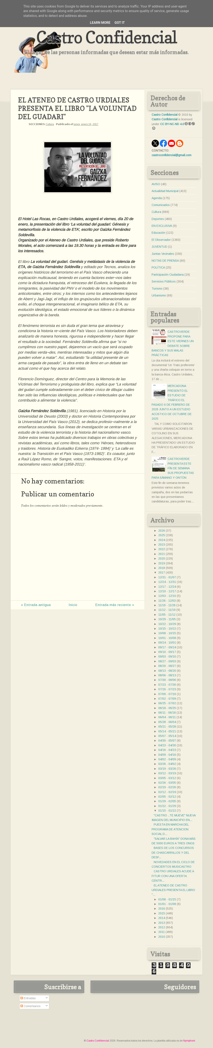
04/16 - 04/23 (167, 750)
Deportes (158, 219)
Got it (119, 23)
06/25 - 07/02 (167, 703)
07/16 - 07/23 (167, 689)
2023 (161, 544)
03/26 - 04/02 (167, 764)
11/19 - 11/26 (167, 605)
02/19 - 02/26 (167, 787)
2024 (161, 540)
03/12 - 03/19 (167, 773)
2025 (161, 535)
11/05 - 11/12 (167, 614)
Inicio (73, 605)
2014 (161, 918)
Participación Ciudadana (168, 274)
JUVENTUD (159, 246)
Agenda (157, 198)
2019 (161, 563)
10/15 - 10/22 (167, 628)
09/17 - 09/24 (167, 647)
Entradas (28, 998)
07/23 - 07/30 (167, 684)
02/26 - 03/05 (167, 782)
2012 (161, 927)
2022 (161, 549)
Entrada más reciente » (114, 605)
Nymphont (189, 1040)
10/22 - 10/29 (167, 624)
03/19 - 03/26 (167, 768)
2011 (161, 932)
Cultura (50, 124)
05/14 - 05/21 (167, 731)
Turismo (157, 288)
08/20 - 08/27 (167, 666)
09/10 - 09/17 (167, 652)
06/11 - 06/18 (167, 712)
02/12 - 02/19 (167, 792)
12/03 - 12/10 (167, 595)
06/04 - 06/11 (167, 717)
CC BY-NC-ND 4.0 (172, 124)
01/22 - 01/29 (167, 806)
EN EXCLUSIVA (162, 225)
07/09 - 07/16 (167, 694)
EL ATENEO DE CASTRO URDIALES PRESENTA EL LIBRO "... (173, 890)
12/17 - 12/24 (167, 586)
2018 (161, 568)
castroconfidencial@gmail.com (171, 155)
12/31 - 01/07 (167, 577)
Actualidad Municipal (165, 191)
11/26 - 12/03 (167, 600)
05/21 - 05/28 (167, 726)
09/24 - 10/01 (167, 642)
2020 (161, 558)
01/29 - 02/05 (167, 801)
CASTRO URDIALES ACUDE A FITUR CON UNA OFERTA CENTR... (173, 876)
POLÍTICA (158, 267)
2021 (161, 554)
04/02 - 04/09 (167, 759)
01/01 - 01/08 (167, 904)
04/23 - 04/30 (167, 745)
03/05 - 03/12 (167, 778)
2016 (161, 908)
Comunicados (161, 205)
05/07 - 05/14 (167, 736)
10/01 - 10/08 (167, 638)
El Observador (161, 239)
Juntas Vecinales (163, 253)
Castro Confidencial (106, 37)
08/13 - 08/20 (167, 670)
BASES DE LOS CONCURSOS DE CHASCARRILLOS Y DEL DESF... (173, 852)
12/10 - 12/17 (167, 591)
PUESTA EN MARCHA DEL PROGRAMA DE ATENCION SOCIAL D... (170, 829)
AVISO (156, 184)
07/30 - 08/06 (167, 680)
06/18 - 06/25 (167, 708)
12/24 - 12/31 (167, 582)
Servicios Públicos (164, 281)
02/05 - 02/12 (167, 796)
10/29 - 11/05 (167, 619)
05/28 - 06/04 (167, 722)
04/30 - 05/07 (167, 740)
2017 (161, 572)
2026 (161, 530)
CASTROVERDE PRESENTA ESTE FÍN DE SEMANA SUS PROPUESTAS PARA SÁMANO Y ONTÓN (173, 468)
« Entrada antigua (36, 605)
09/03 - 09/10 (167, 656)
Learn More (100, 23)
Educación (158, 232)
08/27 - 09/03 (167, 661)
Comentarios (30, 1006)
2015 (161, 913)
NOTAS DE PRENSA (165, 260)
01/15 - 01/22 (167, 810)
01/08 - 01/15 (167, 899)
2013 (161, 922)
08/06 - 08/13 (167, 675)
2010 (161, 936)
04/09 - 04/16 (167, 754)
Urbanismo (159, 295)
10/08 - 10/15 (167, 633)
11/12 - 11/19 (167, 609)
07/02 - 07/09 (167, 698)
